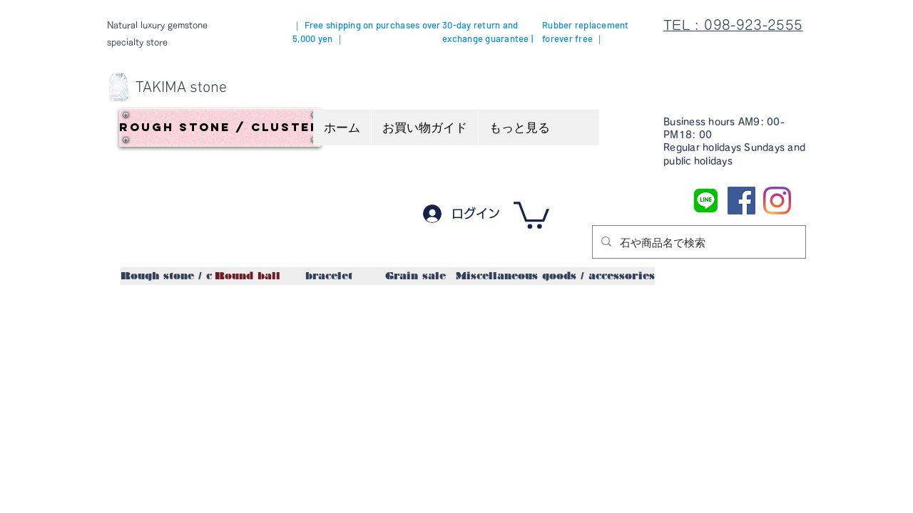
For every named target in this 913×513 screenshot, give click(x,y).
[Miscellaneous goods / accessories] (555, 276)
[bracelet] (328, 276)
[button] (531, 214)
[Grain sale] (415, 276)
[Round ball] (247, 276)
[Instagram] (777, 200)
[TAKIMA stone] (182, 88)
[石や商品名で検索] (697, 242)
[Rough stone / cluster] (220, 127)
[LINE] (706, 200)
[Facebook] (741, 200)
